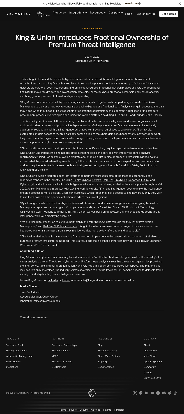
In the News (150, 356)
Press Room (150, 350)
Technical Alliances (62, 361)
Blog (100, 345)
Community (150, 367)
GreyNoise (120, 179)
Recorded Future (138, 179)
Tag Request (104, 361)
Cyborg (86, 179)
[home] (18, 14)
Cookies (95, 409)
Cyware (97, 179)
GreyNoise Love (152, 378)
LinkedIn (53, 280)
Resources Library (107, 350)
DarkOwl (108, 179)
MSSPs (55, 356)
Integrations (12, 367)
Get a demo (169, 13)
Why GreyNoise (43, 14)
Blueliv (76, 179)
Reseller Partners (61, 350)
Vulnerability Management (19, 356)
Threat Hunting (13, 361)
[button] (59, 12)
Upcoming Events (153, 361)
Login (128, 13)
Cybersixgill (27, 184)
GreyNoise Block (15, 345)
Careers (148, 372)
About (147, 345)
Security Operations (16, 350)
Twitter (66, 280)
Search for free (146, 13)
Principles (119, 409)
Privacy (73, 409)
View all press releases (34, 317)
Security (84, 409)
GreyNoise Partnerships (64, 345)
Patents (107, 409)
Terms (62, 409)
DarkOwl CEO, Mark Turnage (60, 226)
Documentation (106, 367)
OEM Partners (59, 367)
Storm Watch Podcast (109, 356)
